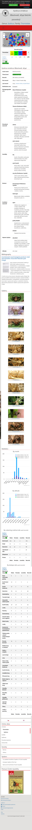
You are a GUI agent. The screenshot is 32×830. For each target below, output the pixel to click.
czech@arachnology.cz (6, 800)
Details (27, 3)
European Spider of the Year (9, 762)
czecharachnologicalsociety (7, 807)
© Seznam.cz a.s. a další (24, 46)
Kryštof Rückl (26, 83)
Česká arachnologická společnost (8, 804)
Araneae (4, 726)
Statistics (2, 813)
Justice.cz (3, 802)
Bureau (4, 749)
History (4, 752)
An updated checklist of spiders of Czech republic (15, 759)
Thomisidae (25, 23)
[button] (19, 45)
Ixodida (3, 734)
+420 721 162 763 (5, 798)
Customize (26, 7)
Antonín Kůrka (19, 83)
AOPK (2, 809)
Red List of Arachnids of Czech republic (12, 764)
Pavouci (3, 806)
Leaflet (16, 46)
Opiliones (4, 737)
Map (2, 812)
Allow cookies (13, 5)
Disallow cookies (24, 5)
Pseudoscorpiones (6, 740)
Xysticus (6, 732)
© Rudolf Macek (16, 302)
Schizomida (4, 742)
